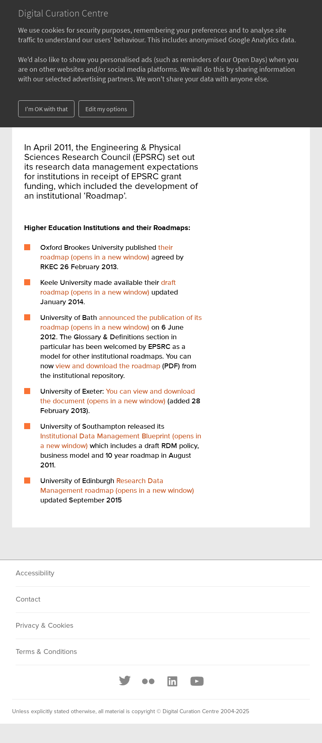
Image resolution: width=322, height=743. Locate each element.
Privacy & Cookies (44, 625)
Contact (28, 599)
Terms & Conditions (46, 652)
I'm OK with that (46, 109)
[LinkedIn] (172, 681)
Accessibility (35, 573)
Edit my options (106, 109)
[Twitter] (125, 681)
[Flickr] (148, 681)
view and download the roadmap (108, 366)
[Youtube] (196, 681)
